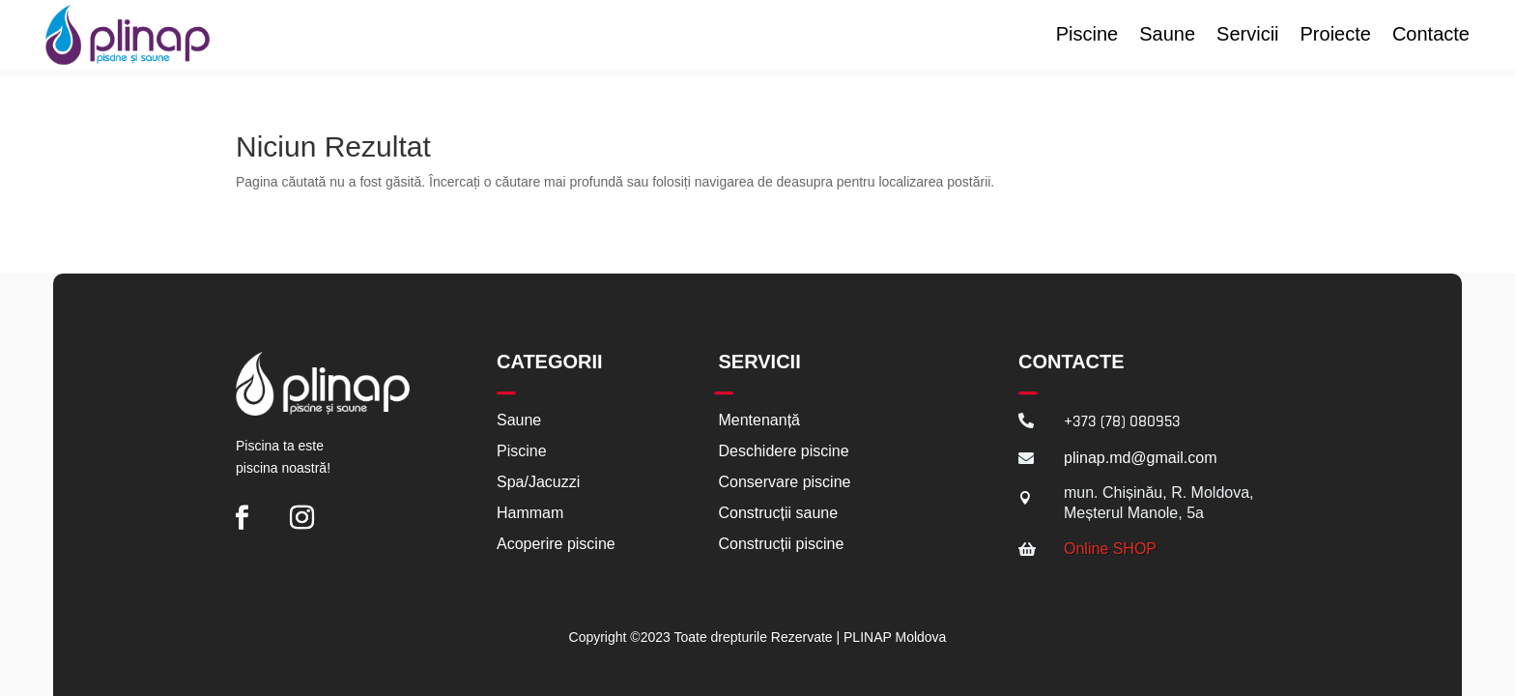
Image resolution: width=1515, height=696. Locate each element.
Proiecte (1336, 35)
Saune (1167, 35)
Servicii (1247, 35)
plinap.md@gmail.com (1140, 451)
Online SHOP (1110, 542)
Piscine (1087, 35)
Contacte (1431, 35)
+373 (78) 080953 (1122, 414)
